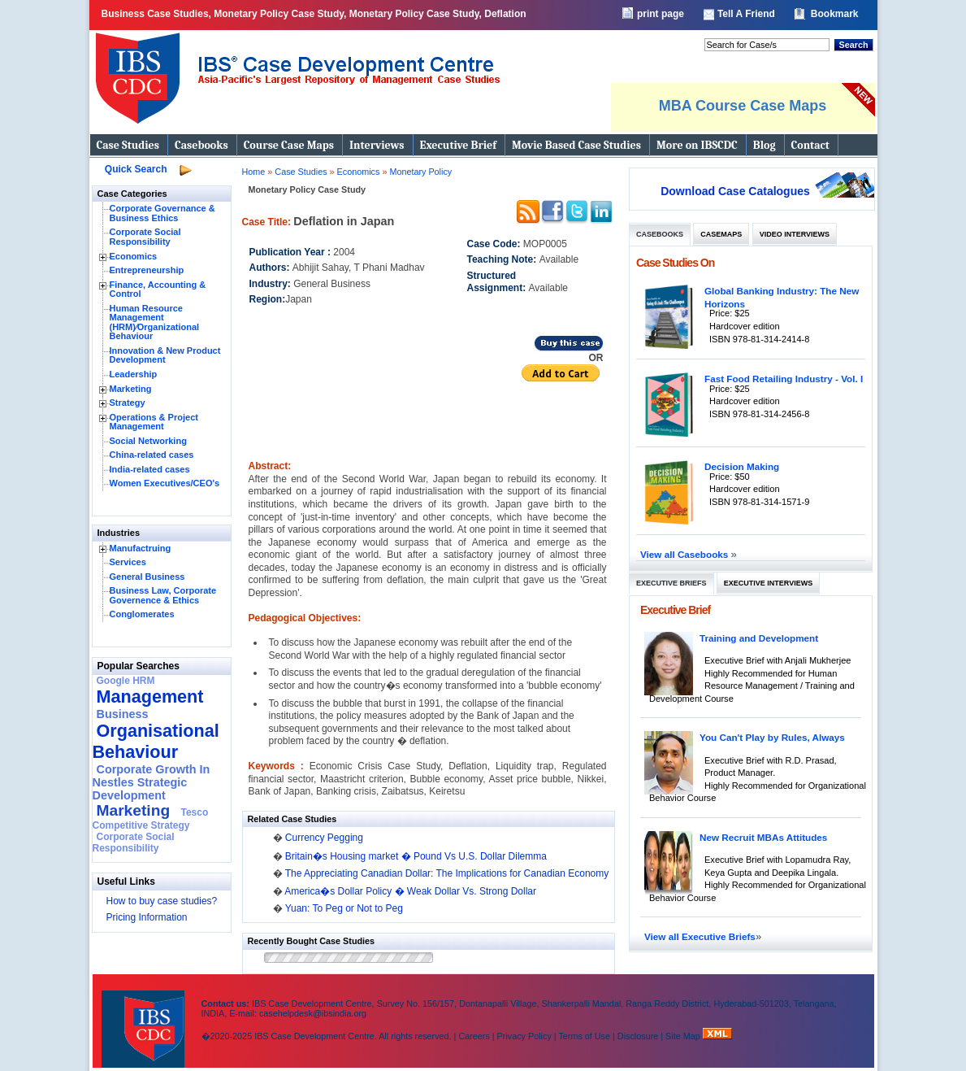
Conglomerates (142, 614)
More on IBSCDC (697, 145)
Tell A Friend (746, 14)
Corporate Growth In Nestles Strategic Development (151, 782)
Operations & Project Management (154, 422)
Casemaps (721, 234)
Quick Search (136, 169)
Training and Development (759, 638)
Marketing (131, 389)
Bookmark (835, 14)
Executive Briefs (671, 583)
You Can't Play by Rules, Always (772, 737)
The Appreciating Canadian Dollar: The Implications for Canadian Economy (447, 873)
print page (660, 14)
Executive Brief (458, 145)
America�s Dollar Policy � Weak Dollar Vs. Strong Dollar (410, 891)
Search (853, 45)
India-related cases (150, 469)
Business (123, 714)
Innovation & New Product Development (165, 355)
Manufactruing (140, 548)
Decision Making (741, 466)
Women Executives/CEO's (165, 483)
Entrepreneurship (147, 270)
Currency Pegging (324, 837)
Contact (810, 145)
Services (128, 562)
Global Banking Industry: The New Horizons (781, 297)
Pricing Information (147, 917)
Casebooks (201, 145)
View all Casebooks (685, 554)
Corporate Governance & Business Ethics (162, 213)
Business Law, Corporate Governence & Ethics (163, 595)
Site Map (684, 1036)
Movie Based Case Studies (576, 145)
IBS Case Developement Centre (145, 1018)
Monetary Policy (420, 171)
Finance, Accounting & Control (158, 289)
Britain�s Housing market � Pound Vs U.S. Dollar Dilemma (416, 856)
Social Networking (148, 441)
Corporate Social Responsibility (145, 236)
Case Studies (128, 145)
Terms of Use (584, 1036)
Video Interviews (795, 234)
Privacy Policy (524, 1036)
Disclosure (637, 1036)
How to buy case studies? (162, 901)
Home (254, 171)
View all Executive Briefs (700, 936)
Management (150, 696)
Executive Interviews (768, 583)
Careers (473, 1036)
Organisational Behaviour (156, 741)
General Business (147, 576)
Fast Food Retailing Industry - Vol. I (783, 378)
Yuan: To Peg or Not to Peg (344, 908)
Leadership (134, 374)
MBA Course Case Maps (742, 106)
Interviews (376, 145)
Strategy (127, 402)
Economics (134, 256)
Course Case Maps (289, 145)
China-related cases (152, 454)
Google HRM (126, 680)
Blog (764, 145)
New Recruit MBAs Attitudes (763, 837)
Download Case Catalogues (735, 191)
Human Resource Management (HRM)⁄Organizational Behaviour (155, 322)
